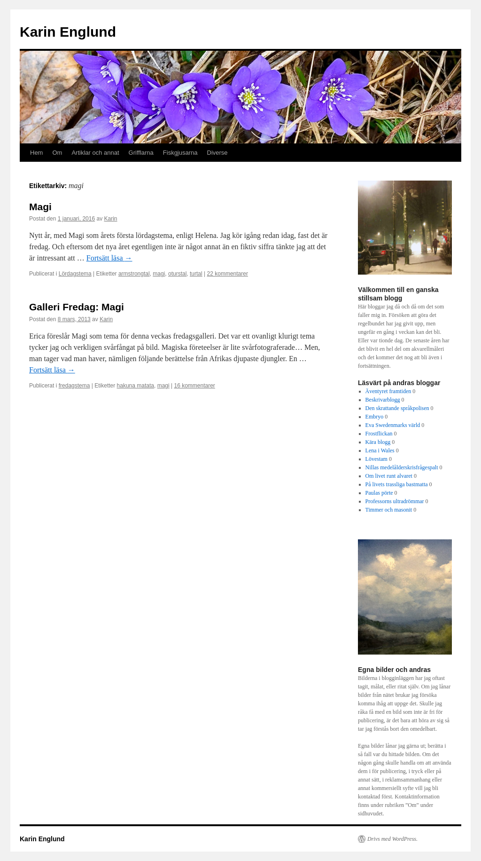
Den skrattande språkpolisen (397, 408)
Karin (110, 218)
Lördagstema (75, 273)
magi (159, 273)
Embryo (374, 416)
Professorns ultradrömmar (394, 501)
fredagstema (74, 385)
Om (57, 152)
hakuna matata (135, 385)
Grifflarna (141, 152)
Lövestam (376, 459)
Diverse (217, 152)
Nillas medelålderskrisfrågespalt (401, 467)
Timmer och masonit (388, 509)
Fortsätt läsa (109, 258)
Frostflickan (379, 433)
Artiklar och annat (95, 152)
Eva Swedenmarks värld (392, 425)
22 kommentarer (227, 273)
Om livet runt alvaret (388, 476)
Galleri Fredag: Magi (76, 306)
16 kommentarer (194, 385)
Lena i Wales (380, 450)
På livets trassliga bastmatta (396, 484)
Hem (36, 152)
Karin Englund (68, 31)
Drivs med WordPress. (392, 839)
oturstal (177, 273)
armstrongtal (134, 273)
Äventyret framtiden (388, 391)
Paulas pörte (379, 493)
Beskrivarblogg (382, 399)
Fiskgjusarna (180, 152)
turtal (196, 273)
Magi (40, 206)
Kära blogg (378, 442)
